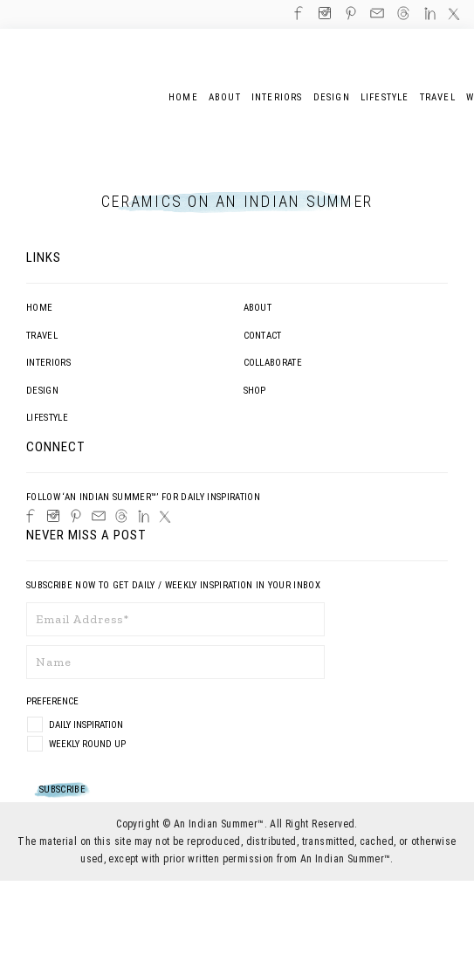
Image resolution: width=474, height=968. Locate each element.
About (258, 307)
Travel (42, 335)
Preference (53, 701)
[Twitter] (165, 516)
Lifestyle (47, 417)
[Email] (98, 516)
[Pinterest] (76, 516)
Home (39, 307)
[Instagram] (53, 516)
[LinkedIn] (144, 516)
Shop (255, 390)
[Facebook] (30, 516)
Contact (263, 335)
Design (42, 390)
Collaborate (273, 362)
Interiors (48, 362)
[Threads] (121, 516)
